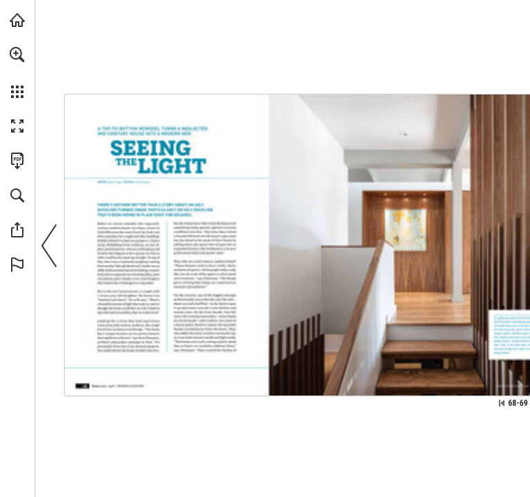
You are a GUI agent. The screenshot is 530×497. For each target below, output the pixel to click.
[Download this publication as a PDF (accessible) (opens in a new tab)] (17, 161)
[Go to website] (512, 386)
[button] (17, 54)
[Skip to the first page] (501, 403)
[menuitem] (17, 72)
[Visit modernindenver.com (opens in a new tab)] (17, 20)
